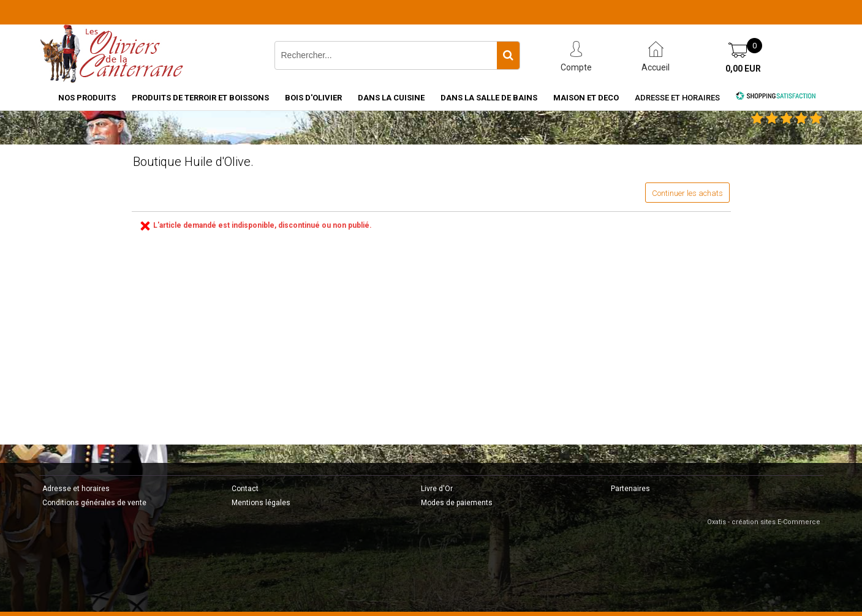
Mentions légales (261, 502)
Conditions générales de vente (94, 502)
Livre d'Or (437, 488)
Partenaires (630, 488)
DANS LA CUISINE (391, 97)
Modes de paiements (457, 502)
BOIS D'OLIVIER (313, 97)
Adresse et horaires (677, 97)
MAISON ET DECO (586, 97)
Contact (245, 488)
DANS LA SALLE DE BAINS (488, 97)
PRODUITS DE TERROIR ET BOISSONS (200, 97)
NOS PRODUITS (87, 97)
